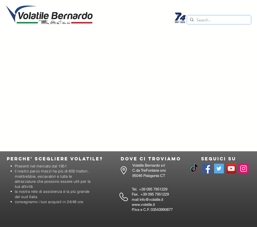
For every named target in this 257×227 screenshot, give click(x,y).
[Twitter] (219, 168)
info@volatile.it (151, 199)
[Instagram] (243, 168)
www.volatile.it (143, 204)
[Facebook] (207, 168)
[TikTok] (194, 168)
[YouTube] (231, 168)
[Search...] (218, 20)
